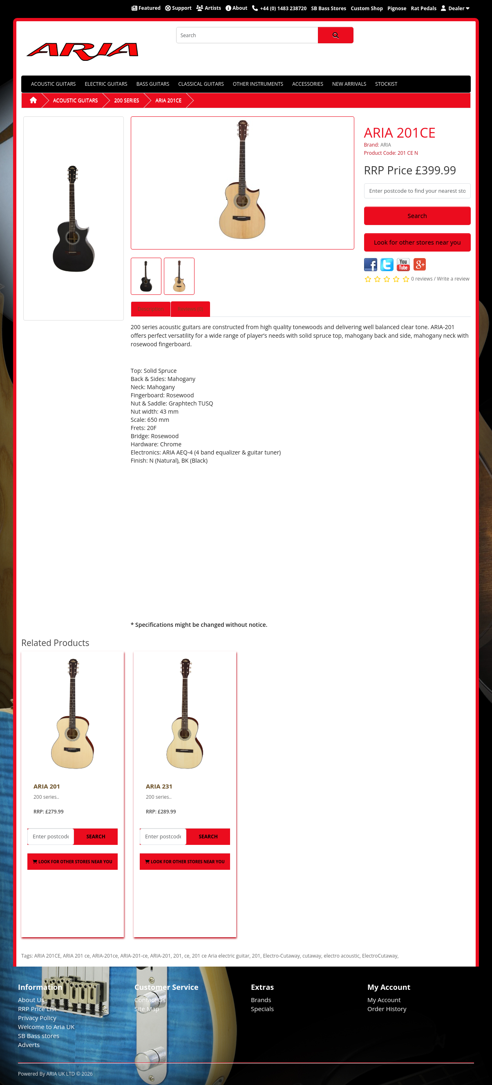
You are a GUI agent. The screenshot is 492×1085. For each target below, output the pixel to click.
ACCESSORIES (307, 83)
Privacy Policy (37, 1018)
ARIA (385, 144)
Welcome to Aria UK (46, 1027)
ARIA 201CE (168, 100)
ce (187, 955)
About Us (31, 1000)
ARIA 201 (47, 786)
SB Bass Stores (328, 8)
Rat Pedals (424, 8)
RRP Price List (37, 1009)
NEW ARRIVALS (349, 83)
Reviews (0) (190, 308)
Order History (386, 1009)
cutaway (311, 955)
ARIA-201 (160, 955)
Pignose (396, 8)
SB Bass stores (38, 1036)
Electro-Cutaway (281, 955)
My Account (384, 1000)
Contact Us (149, 1000)
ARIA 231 (159, 786)
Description (151, 308)
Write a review (453, 278)
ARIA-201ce (105, 955)
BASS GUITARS (153, 83)
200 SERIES (126, 100)
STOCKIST (386, 83)
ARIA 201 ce (76, 955)
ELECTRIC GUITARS (106, 83)
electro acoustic (342, 955)
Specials (262, 1009)
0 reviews (421, 278)
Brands (261, 1000)
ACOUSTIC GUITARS (53, 83)
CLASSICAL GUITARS (201, 83)
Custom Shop (367, 8)
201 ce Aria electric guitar (221, 955)
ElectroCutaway (379, 955)
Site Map (146, 1009)
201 (177, 955)
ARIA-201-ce (134, 955)
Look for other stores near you (417, 242)
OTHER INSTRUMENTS (258, 83)
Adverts (29, 1044)
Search (417, 216)
